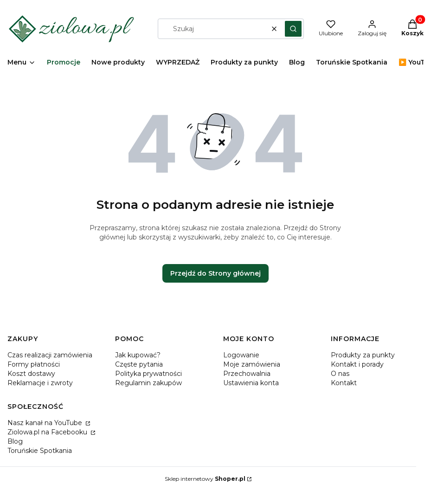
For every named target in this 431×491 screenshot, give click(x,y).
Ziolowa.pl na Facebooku (48, 432)
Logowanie (241, 355)
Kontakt (344, 383)
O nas (340, 373)
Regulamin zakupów (148, 383)
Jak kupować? (138, 355)
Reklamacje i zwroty (40, 383)
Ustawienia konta (251, 383)
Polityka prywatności (148, 373)
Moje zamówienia (251, 364)
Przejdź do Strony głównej (215, 273)
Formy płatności (33, 364)
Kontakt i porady (357, 364)
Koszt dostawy (31, 373)
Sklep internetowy (205, 478)
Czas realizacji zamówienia (49, 355)
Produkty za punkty (363, 355)
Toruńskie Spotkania (39, 450)
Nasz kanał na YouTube (45, 423)
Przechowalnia (246, 373)
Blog (15, 441)
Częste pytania (139, 364)
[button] (293, 29)
